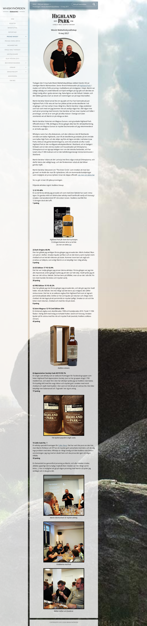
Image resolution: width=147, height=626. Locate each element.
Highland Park (85, 85)
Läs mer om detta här (86, 175)
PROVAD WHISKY (12, 37)
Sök (94, 4)
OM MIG (12, 80)
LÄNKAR (12, 67)
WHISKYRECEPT (12, 72)
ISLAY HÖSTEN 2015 (12, 58)
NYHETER (12, 23)
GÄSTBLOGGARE (12, 54)
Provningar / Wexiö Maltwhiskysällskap (46, 7)
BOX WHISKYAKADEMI (12, 63)
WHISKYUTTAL (12, 28)
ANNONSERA (12, 76)
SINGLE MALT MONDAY (12, 50)
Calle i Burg (62, 445)
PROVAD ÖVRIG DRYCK (12, 41)
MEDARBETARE (12, 45)
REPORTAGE (12, 32)
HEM (12, 19)
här (70, 245)
